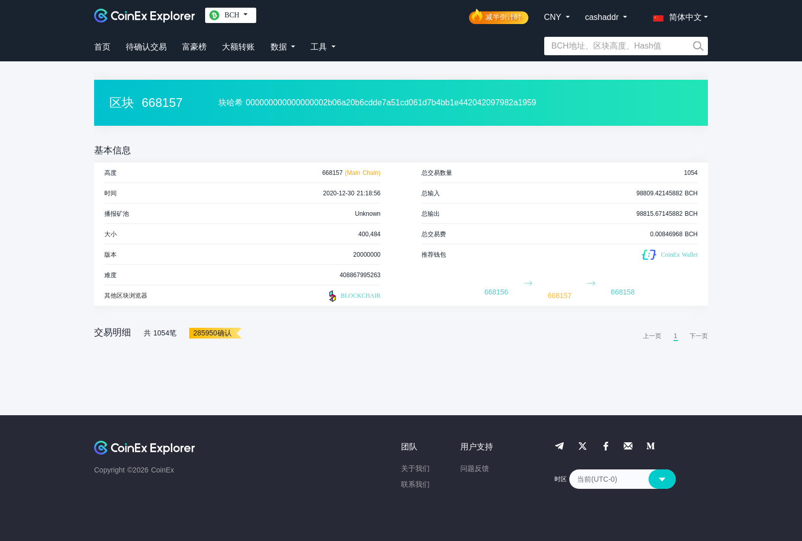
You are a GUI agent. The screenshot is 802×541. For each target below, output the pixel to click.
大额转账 (238, 46)
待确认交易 (146, 46)
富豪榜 (194, 46)
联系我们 (415, 484)
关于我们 (415, 468)
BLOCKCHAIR (353, 296)
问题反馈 (474, 468)
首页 (102, 46)
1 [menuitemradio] (675, 336)
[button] (675, 15)
